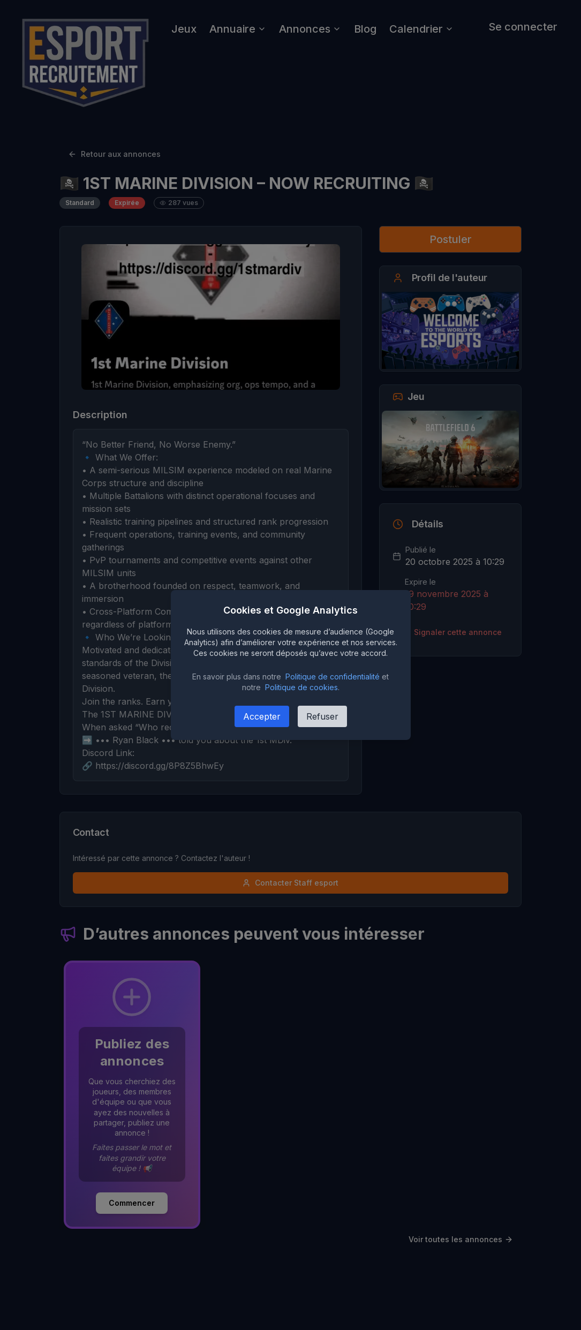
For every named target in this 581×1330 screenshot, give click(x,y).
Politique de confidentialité (332, 676)
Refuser (322, 716)
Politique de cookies (301, 687)
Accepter (262, 716)
